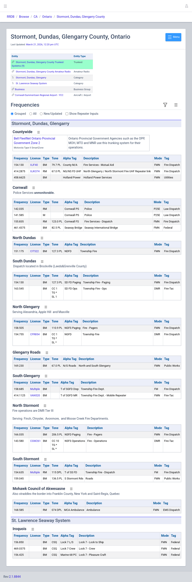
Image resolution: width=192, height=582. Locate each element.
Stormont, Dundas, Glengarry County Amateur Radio (43, 71)
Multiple (35, 389)
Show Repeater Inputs (83, 113)
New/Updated (53, 113)
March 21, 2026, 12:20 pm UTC (42, 44)
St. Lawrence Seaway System (31, 83)
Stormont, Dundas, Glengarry (31, 77)
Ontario (47, 16)
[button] (186, 6)
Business (20, 89)
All (35, 113)
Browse (24, 16)
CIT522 (34, 251)
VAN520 (35, 395)
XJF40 (34, 164)
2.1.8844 (15, 576)
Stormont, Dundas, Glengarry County (81, 16)
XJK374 (35, 171)
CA (35, 16)
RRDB (10, 16)
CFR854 (35, 334)
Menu (173, 37)
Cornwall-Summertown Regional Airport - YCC (39, 95)
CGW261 (35, 440)
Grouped (20, 113)
